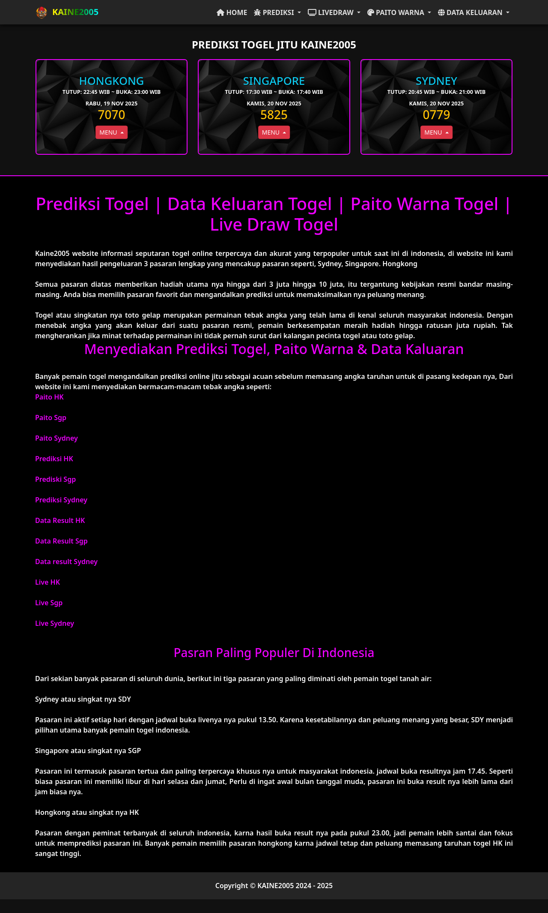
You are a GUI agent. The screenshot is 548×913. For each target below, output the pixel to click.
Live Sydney (54, 623)
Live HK (47, 582)
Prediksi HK (54, 458)
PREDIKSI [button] (274, 12)
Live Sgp (49, 602)
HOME (232, 12)
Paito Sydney (56, 438)
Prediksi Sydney (61, 500)
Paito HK (49, 397)
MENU (109, 132)
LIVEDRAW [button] (331, 12)
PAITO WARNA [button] (396, 12)
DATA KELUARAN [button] (471, 12)
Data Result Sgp (61, 541)
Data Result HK (60, 520)
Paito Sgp (50, 417)
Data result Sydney (66, 561)
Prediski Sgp (55, 479)
